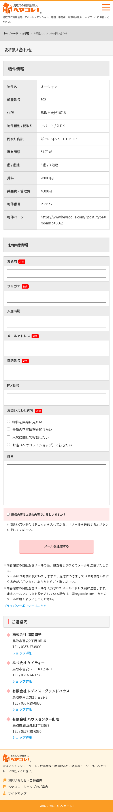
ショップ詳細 (22, 652)
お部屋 (25, 33)
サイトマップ (17, 793)
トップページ (11, 33)
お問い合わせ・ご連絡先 (25, 780)
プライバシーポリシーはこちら (25, 605)
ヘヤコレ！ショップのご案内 (28, 786)
